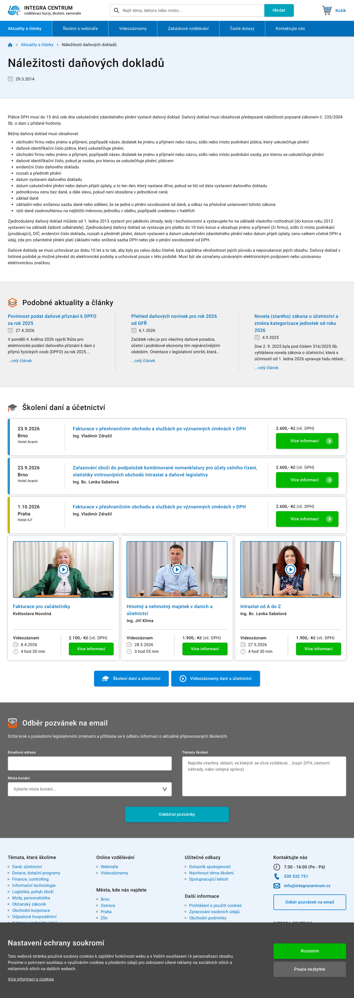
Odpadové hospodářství (34, 916)
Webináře (109, 866)
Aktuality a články (37, 44)
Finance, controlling (30, 879)
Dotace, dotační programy (36, 872)
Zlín (104, 917)
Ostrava (108, 905)
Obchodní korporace (31, 910)
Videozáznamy (114, 872)
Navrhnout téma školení (211, 872)
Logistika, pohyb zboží (33, 891)
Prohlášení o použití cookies (215, 905)
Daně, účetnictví (27, 866)
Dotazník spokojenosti (210, 866)
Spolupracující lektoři (208, 879)
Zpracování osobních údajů (214, 911)
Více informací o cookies (31, 979)
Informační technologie (34, 885)
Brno (105, 899)
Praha (106, 911)
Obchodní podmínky (207, 917)
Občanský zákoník (29, 904)
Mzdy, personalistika (31, 897)
